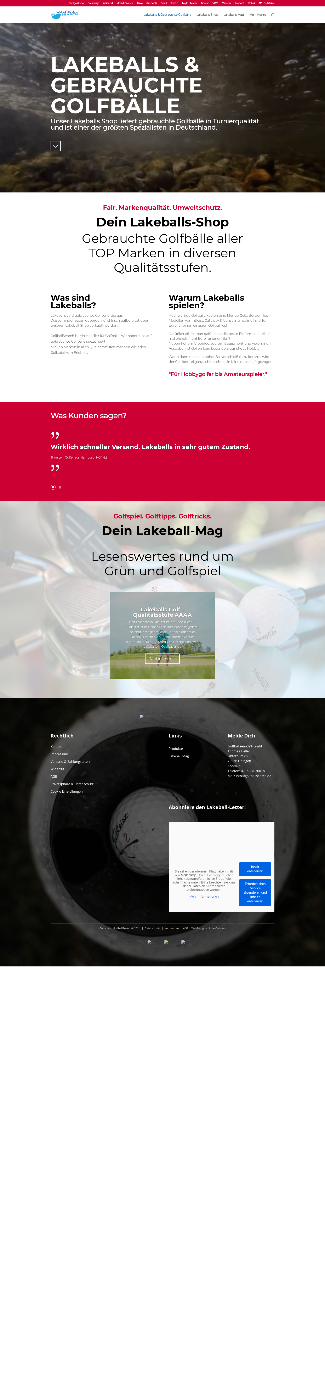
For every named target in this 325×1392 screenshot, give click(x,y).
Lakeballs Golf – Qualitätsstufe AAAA (162, 806)
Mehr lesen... (162, 852)
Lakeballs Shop (207, 15)
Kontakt (57, 1134)
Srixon (174, 3)
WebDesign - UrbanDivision (208, 1316)
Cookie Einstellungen (67, 1179)
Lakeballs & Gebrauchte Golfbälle (167, 15)
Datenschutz (152, 1316)
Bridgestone (76, 3)
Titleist (205, 3)
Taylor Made (189, 3)
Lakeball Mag (179, 1144)
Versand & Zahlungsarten (70, 1149)
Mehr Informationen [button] (203, 1284)
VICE (215, 3)
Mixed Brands (124, 3)
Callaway (93, 3)
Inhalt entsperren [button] (255, 1257)
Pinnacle (151, 3)
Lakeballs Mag (233, 15)
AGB (54, 1164)
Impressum (59, 1142)
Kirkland (107, 3)
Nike (140, 3)
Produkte (176, 1136)
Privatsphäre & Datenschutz (72, 1171)
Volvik (251, 3)
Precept (239, 3)
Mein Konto (257, 15)
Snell (164, 3)
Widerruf (57, 1157)
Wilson (226, 3)
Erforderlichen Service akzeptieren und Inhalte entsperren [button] (255, 1280)
